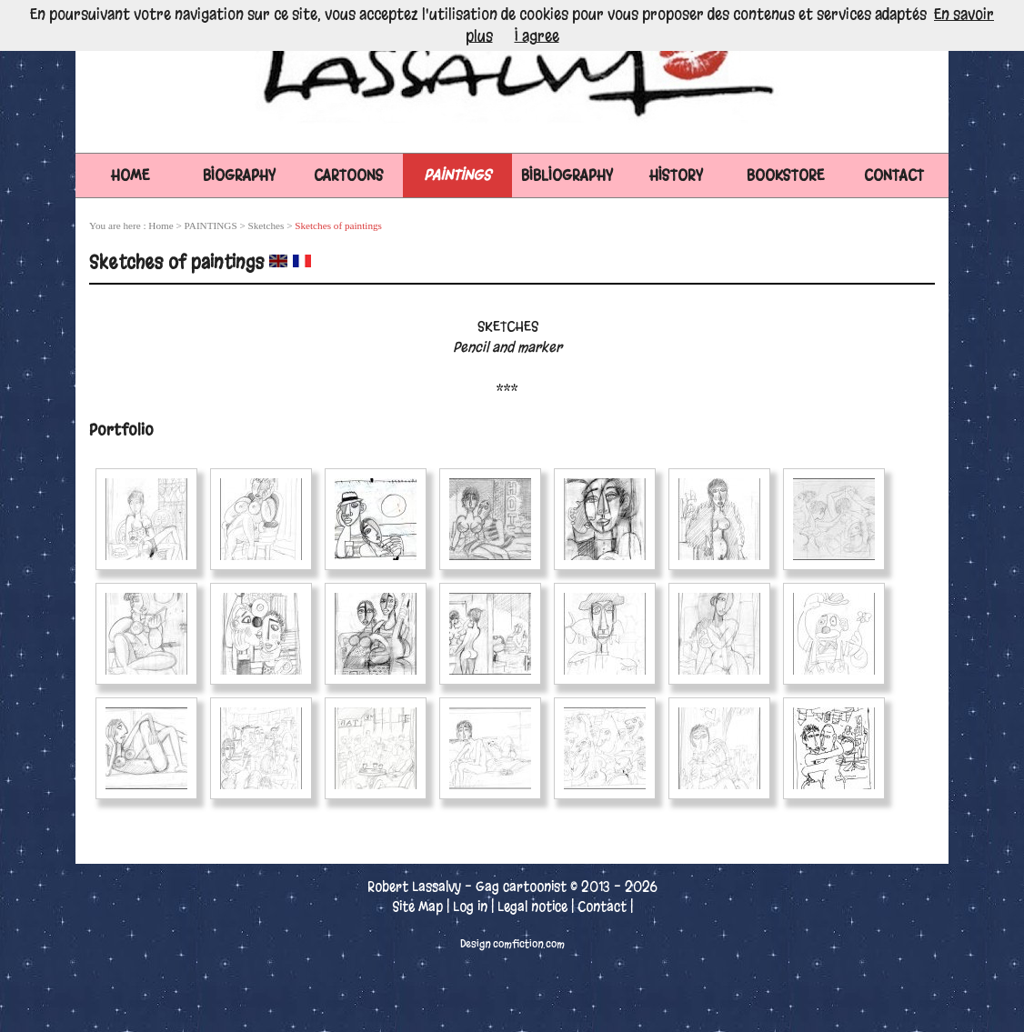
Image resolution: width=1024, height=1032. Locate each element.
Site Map (417, 906)
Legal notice (532, 906)
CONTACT (894, 175)
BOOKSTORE (785, 175)
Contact (602, 906)
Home (130, 175)
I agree (537, 35)
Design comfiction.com (512, 944)
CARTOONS (349, 175)
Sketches (266, 225)
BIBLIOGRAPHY (567, 175)
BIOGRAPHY (239, 175)
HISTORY (676, 175)
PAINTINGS (457, 175)
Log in (470, 906)
